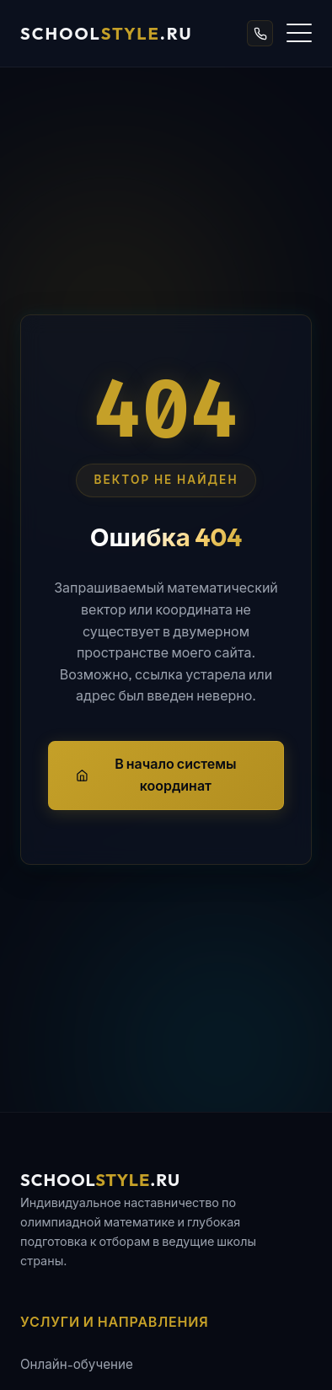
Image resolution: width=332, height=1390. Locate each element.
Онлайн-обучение (76, 1364)
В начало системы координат (156, 774)
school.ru (106, 33)
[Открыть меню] (299, 34)
